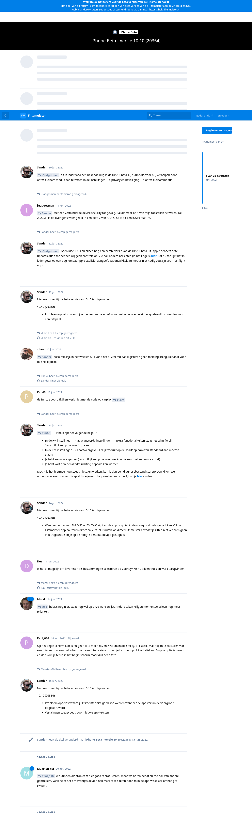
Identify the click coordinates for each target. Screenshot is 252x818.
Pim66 (46, 323)
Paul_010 (48, 666)
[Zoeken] (169, 5)
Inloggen (223, 5)
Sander (46, 103)
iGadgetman (50, 65)
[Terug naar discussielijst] (5, 5)
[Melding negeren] (96, 809)
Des (44, 496)
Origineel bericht (213, 31)
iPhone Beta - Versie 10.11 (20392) (147, 757)
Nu (205, 98)
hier (154, 146)
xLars (120, 289)
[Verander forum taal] (204, 5)
